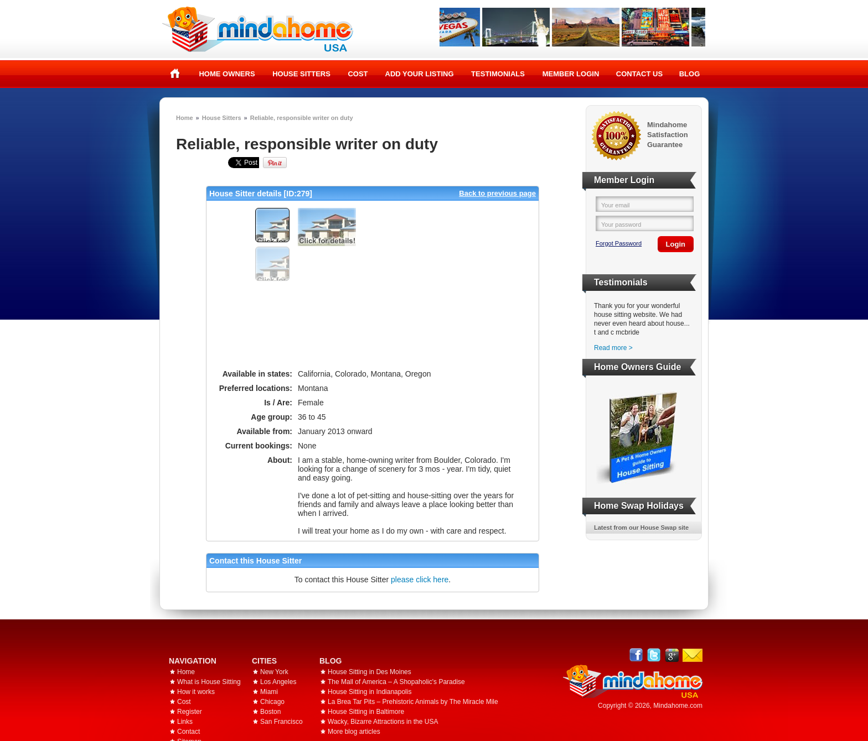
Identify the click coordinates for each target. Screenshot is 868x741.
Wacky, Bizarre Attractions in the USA (383, 722)
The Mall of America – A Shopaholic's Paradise (396, 682)
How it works (196, 692)
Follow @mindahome (654, 655)
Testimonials (498, 74)
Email (692, 655)
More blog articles (354, 731)
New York (274, 672)
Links (185, 722)
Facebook (636, 655)
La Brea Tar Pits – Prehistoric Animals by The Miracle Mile (413, 702)
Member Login (571, 74)
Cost (358, 74)
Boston (270, 712)
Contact (188, 731)
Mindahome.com (677, 705)
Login (675, 244)
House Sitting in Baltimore (366, 712)
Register (189, 712)
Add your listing (419, 74)
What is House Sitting (209, 682)
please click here (419, 579)
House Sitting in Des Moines (369, 672)
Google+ (672, 655)
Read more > (613, 348)
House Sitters (301, 74)
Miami (269, 692)
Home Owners (227, 74)
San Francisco (281, 722)
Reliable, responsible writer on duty (301, 117)
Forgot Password (619, 243)
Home (175, 73)
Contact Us (639, 74)
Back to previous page (497, 193)
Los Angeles (278, 682)
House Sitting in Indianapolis (369, 692)
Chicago (272, 702)
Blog (689, 74)
